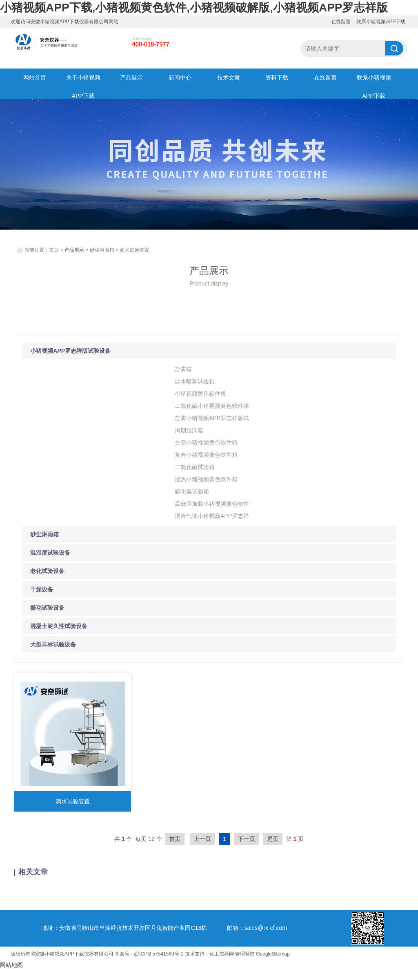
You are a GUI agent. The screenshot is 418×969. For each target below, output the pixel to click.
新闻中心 (180, 77)
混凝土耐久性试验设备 (58, 626)
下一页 (246, 839)
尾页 (272, 839)
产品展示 (131, 77)
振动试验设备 (47, 607)
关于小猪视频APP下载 (83, 80)
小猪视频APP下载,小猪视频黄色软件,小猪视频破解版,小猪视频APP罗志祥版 (194, 7)
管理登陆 (245, 954)
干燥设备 (41, 589)
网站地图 (11, 965)
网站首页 (34, 77)
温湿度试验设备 (50, 552)
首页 (174, 839)
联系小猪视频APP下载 (380, 21)
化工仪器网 (221, 954)
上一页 (202, 839)
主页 (54, 250)
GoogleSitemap (273, 954)
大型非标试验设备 (53, 644)
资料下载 (276, 77)
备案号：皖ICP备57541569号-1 (149, 954)
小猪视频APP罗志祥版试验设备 (70, 350)
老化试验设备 (47, 571)
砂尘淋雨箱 (102, 250)
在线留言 (341, 21)
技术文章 (228, 77)
